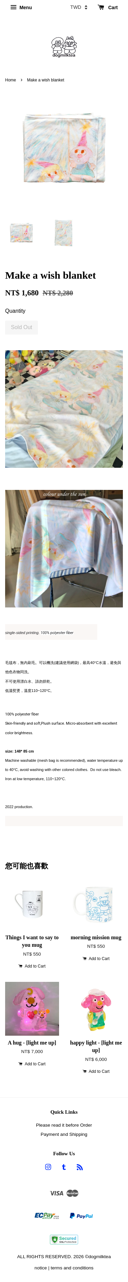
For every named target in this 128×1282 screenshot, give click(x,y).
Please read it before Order (64, 1125)
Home (10, 80)
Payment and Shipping (64, 1134)
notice (40, 1267)
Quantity (15, 311)
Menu (21, 7)
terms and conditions (72, 1267)
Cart (108, 7)
